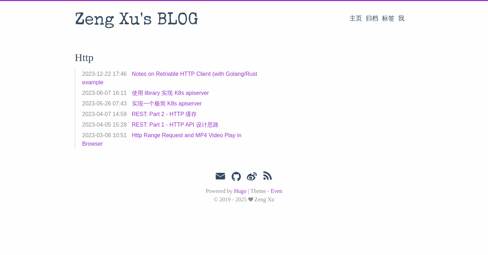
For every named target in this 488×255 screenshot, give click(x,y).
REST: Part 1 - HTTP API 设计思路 (175, 125)
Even (276, 191)
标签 (388, 18)
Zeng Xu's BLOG (137, 20)
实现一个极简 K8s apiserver (167, 104)
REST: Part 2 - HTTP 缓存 (164, 114)
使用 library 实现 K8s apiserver (170, 93)
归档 (372, 18)
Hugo (240, 191)
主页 (355, 18)
